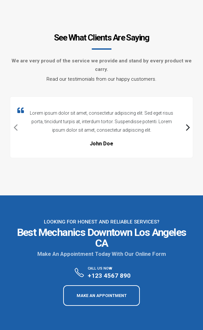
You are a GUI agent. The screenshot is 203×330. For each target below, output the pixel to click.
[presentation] (15, 127)
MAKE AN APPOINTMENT (102, 295)
